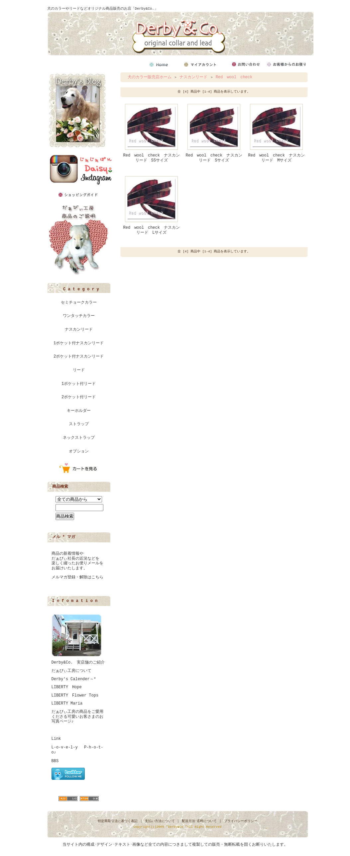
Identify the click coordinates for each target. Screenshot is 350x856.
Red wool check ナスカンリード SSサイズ (151, 158)
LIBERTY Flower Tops (75, 695)
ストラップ (79, 424)
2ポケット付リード (78, 397)
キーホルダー (79, 411)
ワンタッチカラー (79, 316)
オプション (79, 451)
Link (56, 738)
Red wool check (234, 77)
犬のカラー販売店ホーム (150, 77)
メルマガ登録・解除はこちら (77, 577)
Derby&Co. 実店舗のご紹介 (78, 662)
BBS (55, 761)
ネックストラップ (79, 437)
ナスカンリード (79, 329)
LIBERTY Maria (67, 703)
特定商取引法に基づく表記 (118, 821)
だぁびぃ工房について (71, 671)
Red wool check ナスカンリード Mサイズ (276, 158)
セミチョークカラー (79, 302)
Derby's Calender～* (74, 679)
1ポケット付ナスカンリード (79, 343)
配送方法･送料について (199, 821)
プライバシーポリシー (240, 821)
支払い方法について (160, 821)
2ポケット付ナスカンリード (79, 356)
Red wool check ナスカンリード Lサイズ (151, 230)
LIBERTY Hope (67, 687)
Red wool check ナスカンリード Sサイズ (214, 158)
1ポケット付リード (78, 384)
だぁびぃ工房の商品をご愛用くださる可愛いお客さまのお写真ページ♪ (77, 717)
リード (79, 370)
